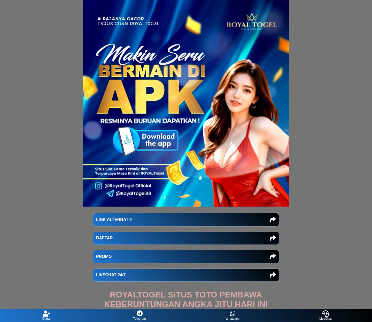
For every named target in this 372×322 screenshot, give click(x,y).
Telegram (139, 315)
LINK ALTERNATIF (186, 219)
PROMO (186, 256)
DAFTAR (186, 238)
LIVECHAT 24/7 (186, 275)
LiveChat (325, 315)
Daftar (46, 315)
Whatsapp (232, 315)
